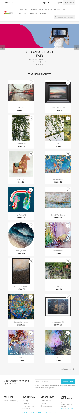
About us (26, 403)
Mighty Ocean (21, 251)
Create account (46, 406)
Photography (45, 9)
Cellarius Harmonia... (21, 322)
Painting (23, 9)
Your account (47, 397)
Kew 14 (58, 144)
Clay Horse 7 (21, 179)
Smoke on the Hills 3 (21, 286)
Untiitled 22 (58, 286)
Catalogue (44, 13)
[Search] (64, 17)
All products (68, 369)
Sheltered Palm (21, 144)
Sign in (43, 403)
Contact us (8, 2)
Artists (33, 13)
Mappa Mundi (58, 179)
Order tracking (46, 401)
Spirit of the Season (58, 215)
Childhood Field (58, 251)
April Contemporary (11, 401)
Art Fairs (23, 13)
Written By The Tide (58, 108)
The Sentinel (58, 358)
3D (64, 9)
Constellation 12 (58, 322)
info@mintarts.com (67, 408)
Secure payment (28, 406)
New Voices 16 (21, 215)
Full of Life (20, 358)
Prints (57, 9)
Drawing (33, 9)
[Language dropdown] (46, 3)
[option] (39, 45)
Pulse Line (21, 108)
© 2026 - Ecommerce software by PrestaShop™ (39, 412)
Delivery (25, 401)
